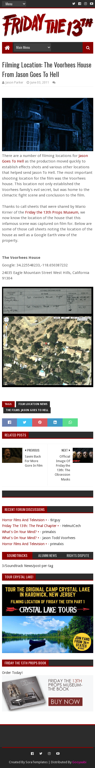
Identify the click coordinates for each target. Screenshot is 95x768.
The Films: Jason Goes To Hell (27, 410)
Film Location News (32, 404)
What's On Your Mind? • (20, 532)
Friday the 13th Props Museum (51, 212)
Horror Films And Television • (24, 520)
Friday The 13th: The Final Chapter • (30, 526)
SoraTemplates (37, 762)
